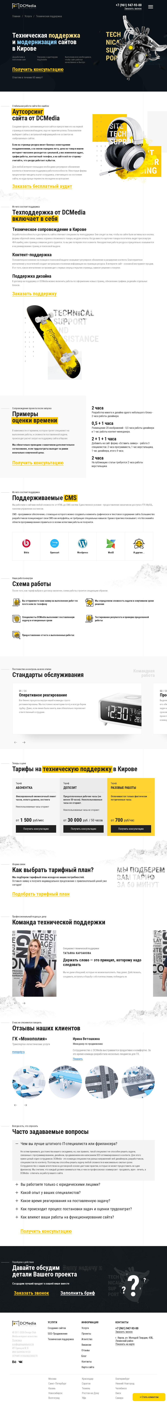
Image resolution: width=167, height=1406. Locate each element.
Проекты (86, 1333)
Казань (52, 1388)
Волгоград (54, 1397)
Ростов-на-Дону (90, 1393)
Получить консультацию (36, 828)
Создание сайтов (57, 1328)
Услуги (85, 1328)
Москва (52, 1378)
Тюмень (86, 1388)
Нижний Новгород (124, 1383)
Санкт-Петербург (57, 1383)
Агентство (87, 1339)
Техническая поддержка (61, 1339)
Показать (78, 1058)
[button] (15, 742)
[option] (82, 708)
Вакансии (86, 1344)
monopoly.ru (18, 1051)
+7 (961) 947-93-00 (129, 5)
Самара (119, 1397)
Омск (118, 1393)
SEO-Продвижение (57, 1333)
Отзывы (86, 1350)
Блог (84, 1356)
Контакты (87, 1361)
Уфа (84, 1397)
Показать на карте (125, 1344)
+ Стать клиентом (149, 1397)
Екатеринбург (122, 1378)
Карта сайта (88, 1367)
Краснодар (87, 1378)
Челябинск (121, 1388)
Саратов (86, 1383)
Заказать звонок (133, 8)
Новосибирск (55, 1393)
